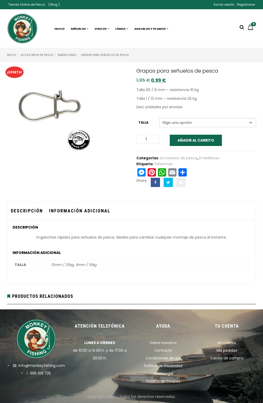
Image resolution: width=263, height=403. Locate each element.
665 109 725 (40, 373)
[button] (251, 28)
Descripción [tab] (27, 210)
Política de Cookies (163, 381)
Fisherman (163, 163)
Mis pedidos (227, 350)
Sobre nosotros (163, 342)
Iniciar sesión (224, 4)
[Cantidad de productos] (147, 139)
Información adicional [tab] (79, 210)
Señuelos (79, 29)
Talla (143, 122)
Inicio (59, 29)
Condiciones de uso (163, 358)
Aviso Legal (163, 373)
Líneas (121, 29)
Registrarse (246, 4)
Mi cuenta (227, 342)
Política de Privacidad (163, 365)
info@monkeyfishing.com (41, 365)
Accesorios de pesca (37, 55)
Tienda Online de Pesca (26, 4)
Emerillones (67, 55)
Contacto (163, 350)
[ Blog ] (54, 4)
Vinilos (102, 29)
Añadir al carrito (195, 140)
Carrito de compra (226, 358)
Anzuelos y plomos (151, 29)
